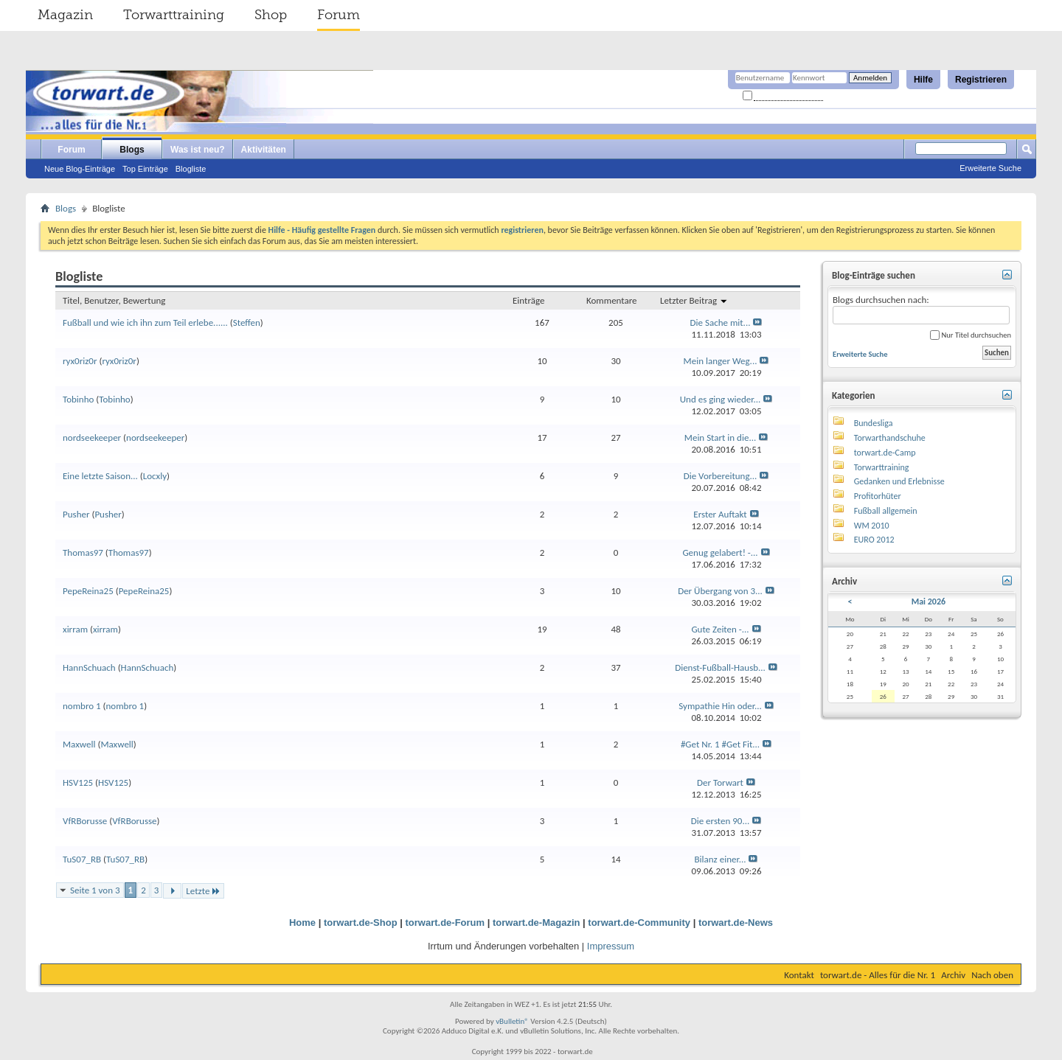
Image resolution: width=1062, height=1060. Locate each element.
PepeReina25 (88, 590)
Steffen (246, 322)
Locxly (155, 475)
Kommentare (611, 300)
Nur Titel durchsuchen (970, 335)
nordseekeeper (92, 437)
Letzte (203, 890)
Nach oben (992, 974)
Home (302, 922)
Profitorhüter (877, 496)
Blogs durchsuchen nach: (921, 309)
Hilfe (923, 79)
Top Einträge (145, 168)
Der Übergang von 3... (720, 590)
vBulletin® (512, 1021)
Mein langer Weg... (720, 360)
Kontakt (799, 974)
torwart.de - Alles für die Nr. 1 (877, 974)
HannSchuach (89, 667)
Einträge (528, 300)
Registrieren (981, 79)
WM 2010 (871, 525)
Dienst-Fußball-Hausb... (720, 667)
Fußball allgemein (885, 511)
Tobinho (78, 399)
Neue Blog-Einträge (79, 168)
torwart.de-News (735, 922)
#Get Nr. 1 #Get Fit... (720, 744)
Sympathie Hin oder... (720, 705)
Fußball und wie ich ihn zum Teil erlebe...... (145, 322)
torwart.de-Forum (445, 922)
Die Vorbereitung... (720, 475)
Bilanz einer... (720, 859)
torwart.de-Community (639, 922)
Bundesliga (873, 423)
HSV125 (78, 782)
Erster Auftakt (719, 514)
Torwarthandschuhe (890, 438)
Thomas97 (83, 552)
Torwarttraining (173, 15)
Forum (338, 15)
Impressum (610, 946)
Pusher (76, 514)
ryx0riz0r (80, 360)
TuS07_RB (82, 859)
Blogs (131, 149)
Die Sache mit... (720, 322)
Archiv (953, 974)
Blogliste (191, 168)
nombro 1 (82, 705)
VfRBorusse (85, 820)
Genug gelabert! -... (719, 552)
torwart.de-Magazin (536, 922)
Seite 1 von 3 (95, 890)
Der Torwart (720, 782)
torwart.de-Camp (885, 452)
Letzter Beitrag (694, 300)
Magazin (65, 15)
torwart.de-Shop (361, 922)
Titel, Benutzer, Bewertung (114, 300)
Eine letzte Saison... (100, 475)
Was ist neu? (197, 149)
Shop (270, 15)
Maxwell (79, 744)
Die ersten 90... (720, 820)
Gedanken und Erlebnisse (899, 481)
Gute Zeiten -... (720, 629)
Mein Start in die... (720, 437)
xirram (75, 629)
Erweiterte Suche (990, 168)
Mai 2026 (928, 601)
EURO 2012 (874, 539)
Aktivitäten (263, 149)
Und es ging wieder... (720, 399)
